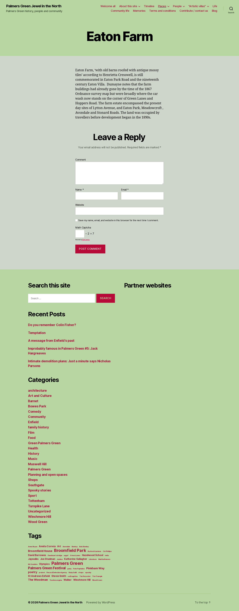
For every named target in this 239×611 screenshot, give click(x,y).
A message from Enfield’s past (51, 341)
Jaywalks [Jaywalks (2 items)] (33, 559)
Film (31, 432)
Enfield (33, 422)
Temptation (36, 333)
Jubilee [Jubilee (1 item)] (59, 559)
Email (125, 189)
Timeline (149, 6)
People (177, 6)
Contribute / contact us (194, 10)
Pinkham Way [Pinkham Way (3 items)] (95, 568)
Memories (139, 10)
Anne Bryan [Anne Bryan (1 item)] (32, 547)
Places (162, 6)
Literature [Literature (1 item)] (93, 559)
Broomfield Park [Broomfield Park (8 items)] (70, 550)
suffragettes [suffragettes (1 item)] (73, 576)
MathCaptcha (86, 239)
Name (79, 189)
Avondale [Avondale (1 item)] (66, 547)
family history (38, 427)
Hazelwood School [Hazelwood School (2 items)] (92, 555)
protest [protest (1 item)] (42, 573)
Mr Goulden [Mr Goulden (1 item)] (32, 564)
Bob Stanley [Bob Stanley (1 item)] (84, 547)
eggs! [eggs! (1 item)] (66, 555)
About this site (128, 6)
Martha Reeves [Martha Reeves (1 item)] (104, 559)
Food (32, 438)
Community (37, 417)
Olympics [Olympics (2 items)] (44, 564)
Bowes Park (37, 406)
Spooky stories (39, 490)
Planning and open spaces (48, 475)
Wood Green (37, 522)
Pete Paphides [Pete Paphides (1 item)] (79, 569)
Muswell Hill (37, 464)
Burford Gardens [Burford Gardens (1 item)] (94, 551)
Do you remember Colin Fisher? (52, 325)
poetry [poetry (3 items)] (32, 572)
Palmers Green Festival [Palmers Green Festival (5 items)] (47, 568)
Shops (33, 480)
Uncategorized (39, 511)
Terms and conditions (162, 10)
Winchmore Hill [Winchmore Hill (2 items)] (82, 579)
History (33, 454)
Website (79, 204)
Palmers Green (39, 469)
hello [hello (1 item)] (107, 555)
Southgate (36, 485)
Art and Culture (40, 396)
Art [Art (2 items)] (59, 546)
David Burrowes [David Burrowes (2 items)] (37, 555)
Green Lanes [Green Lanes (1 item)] (75, 555)
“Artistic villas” (197, 6)
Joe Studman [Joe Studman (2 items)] (47, 559)
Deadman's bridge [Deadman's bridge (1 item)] (55, 555)
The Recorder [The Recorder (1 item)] (85, 576)
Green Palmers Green (44, 443)
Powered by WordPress (100, 602)
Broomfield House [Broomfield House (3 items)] (40, 551)
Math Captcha (83, 227)
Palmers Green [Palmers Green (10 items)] (67, 563)
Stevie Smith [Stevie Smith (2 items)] (59, 576)
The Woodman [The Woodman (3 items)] (38, 579)
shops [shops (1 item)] (81, 573)
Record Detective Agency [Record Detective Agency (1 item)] (56, 573)
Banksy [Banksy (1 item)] (75, 547)
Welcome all (107, 6)
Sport (32, 496)
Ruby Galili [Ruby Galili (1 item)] (73, 573)
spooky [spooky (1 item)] (88, 573)
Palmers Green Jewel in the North (33, 6)
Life (215, 6)
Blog (214, 10)
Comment (80, 159)
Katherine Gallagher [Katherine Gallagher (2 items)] (75, 559)
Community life (120, 10)
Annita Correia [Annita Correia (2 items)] (47, 546)
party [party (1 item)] (69, 569)
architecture (37, 390)
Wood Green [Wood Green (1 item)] (97, 580)
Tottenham (36, 501)
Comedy (34, 411)
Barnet (33, 401)
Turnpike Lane (39, 506)
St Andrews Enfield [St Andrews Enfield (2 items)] (39, 576)
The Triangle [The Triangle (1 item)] (97, 576)
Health (33, 448)
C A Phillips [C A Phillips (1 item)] (107, 551)
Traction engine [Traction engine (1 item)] (56, 580)
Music (32, 459)
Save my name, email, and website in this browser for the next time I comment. (118, 220)
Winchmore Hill (39, 517)
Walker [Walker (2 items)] (67, 579)
